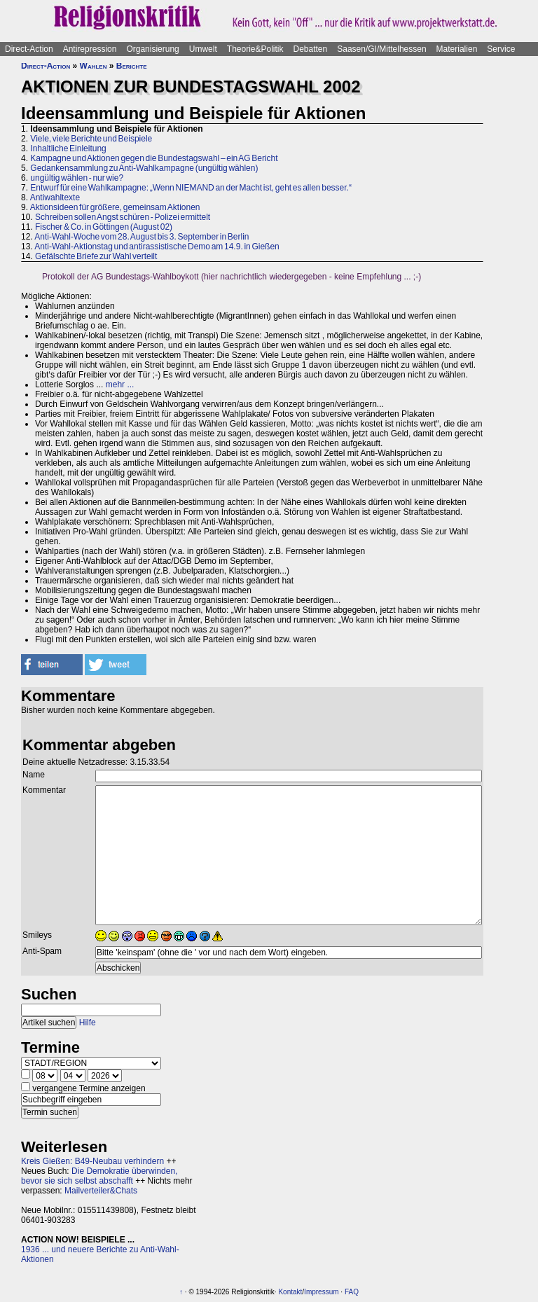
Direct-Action (29, 49)
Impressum (321, 1292)
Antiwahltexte (55, 197)
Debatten (311, 49)
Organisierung (152, 49)
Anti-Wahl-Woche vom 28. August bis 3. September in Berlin (141, 237)
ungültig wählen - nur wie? (76, 178)
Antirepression (90, 49)
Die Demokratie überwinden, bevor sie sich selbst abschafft (99, 1176)
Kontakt (290, 1292)
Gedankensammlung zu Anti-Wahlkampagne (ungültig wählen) (144, 168)
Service (501, 49)
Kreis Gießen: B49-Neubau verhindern (92, 1161)
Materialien (457, 49)
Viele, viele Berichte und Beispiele (91, 139)
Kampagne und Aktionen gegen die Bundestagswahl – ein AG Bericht (153, 158)
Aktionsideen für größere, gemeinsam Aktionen (115, 207)
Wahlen (93, 66)
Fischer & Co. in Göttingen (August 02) (103, 227)
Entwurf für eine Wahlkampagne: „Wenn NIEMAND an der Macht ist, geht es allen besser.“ (191, 188)
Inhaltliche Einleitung (68, 148)
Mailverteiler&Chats (100, 1191)
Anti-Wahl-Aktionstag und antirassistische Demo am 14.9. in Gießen (156, 246)
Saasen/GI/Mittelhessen (381, 49)
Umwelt (203, 49)
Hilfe (87, 1022)
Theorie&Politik (255, 49)
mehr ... (120, 384)
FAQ (352, 1292)
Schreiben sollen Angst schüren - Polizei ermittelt (122, 217)
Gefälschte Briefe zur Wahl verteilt (96, 256)
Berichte (131, 66)
